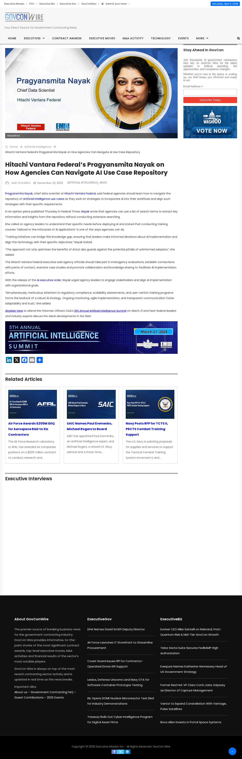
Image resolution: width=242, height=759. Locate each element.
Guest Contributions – (30, 697)
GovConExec (88, 3)
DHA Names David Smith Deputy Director (116, 629)
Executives (32, 38)
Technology (161, 38)
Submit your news (114, 3)
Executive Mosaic (14, 3)
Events (183, 38)
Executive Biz (47, 3)
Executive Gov (68, 3)
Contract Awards (67, 38)
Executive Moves (102, 38)
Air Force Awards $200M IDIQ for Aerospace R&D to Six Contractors (31, 429)
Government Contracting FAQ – (53, 692)
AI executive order (49, 280)
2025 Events (55, 697)
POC (31, 3)
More (200, 38)
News (103, 182)
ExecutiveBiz (171, 619)
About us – (22, 692)
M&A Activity (133, 38)
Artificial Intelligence (37, 147)
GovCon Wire (161, 746)
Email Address (193, 86)
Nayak (85, 211)
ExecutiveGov (99, 619)
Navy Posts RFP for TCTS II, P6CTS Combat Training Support (147, 429)
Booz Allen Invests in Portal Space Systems (190, 722)
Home (12, 38)
